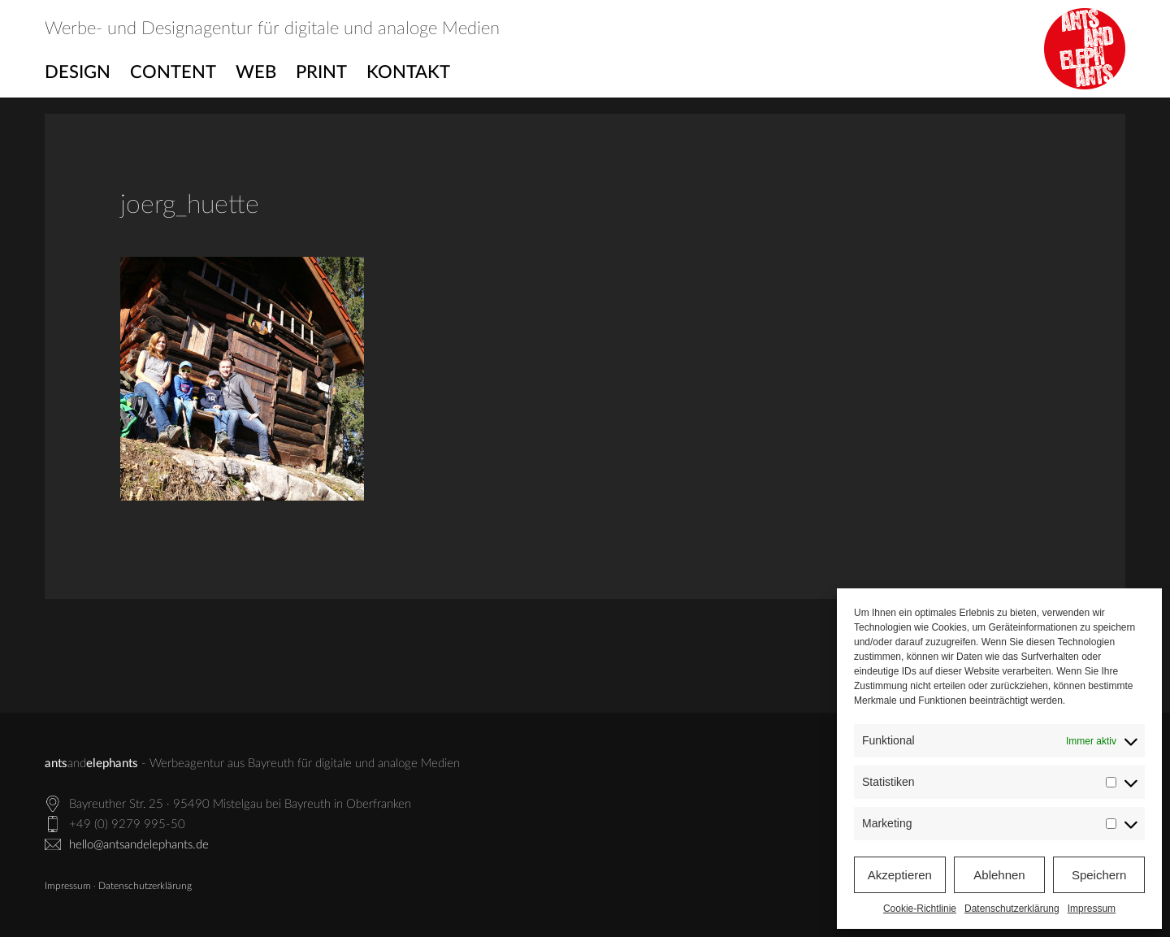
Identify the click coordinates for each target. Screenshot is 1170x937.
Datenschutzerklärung (1012, 908)
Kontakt (408, 72)
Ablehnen (999, 875)
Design (77, 72)
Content (173, 72)
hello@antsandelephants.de (139, 845)
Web (256, 72)
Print (321, 72)
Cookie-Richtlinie (919, 908)
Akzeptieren (900, 875)
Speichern (1099, 875)
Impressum (1092, 908)
